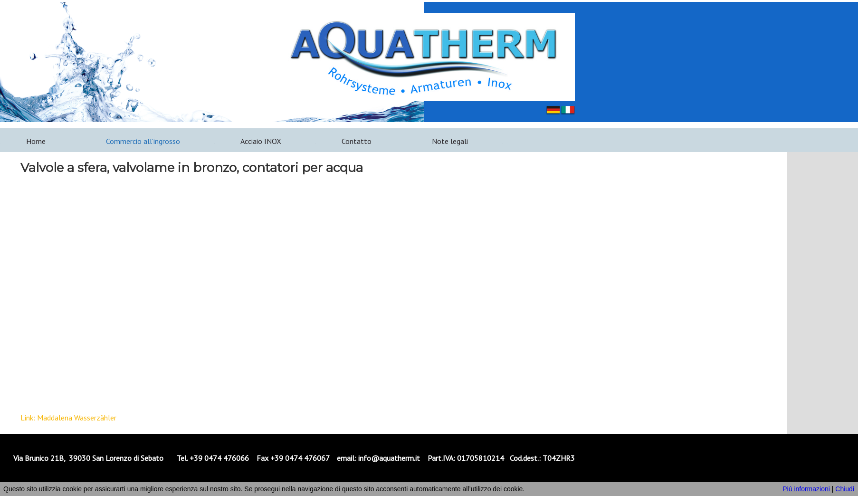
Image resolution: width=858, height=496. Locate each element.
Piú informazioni (806, 489)
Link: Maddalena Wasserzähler (68, 417)
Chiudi (844, 489)
